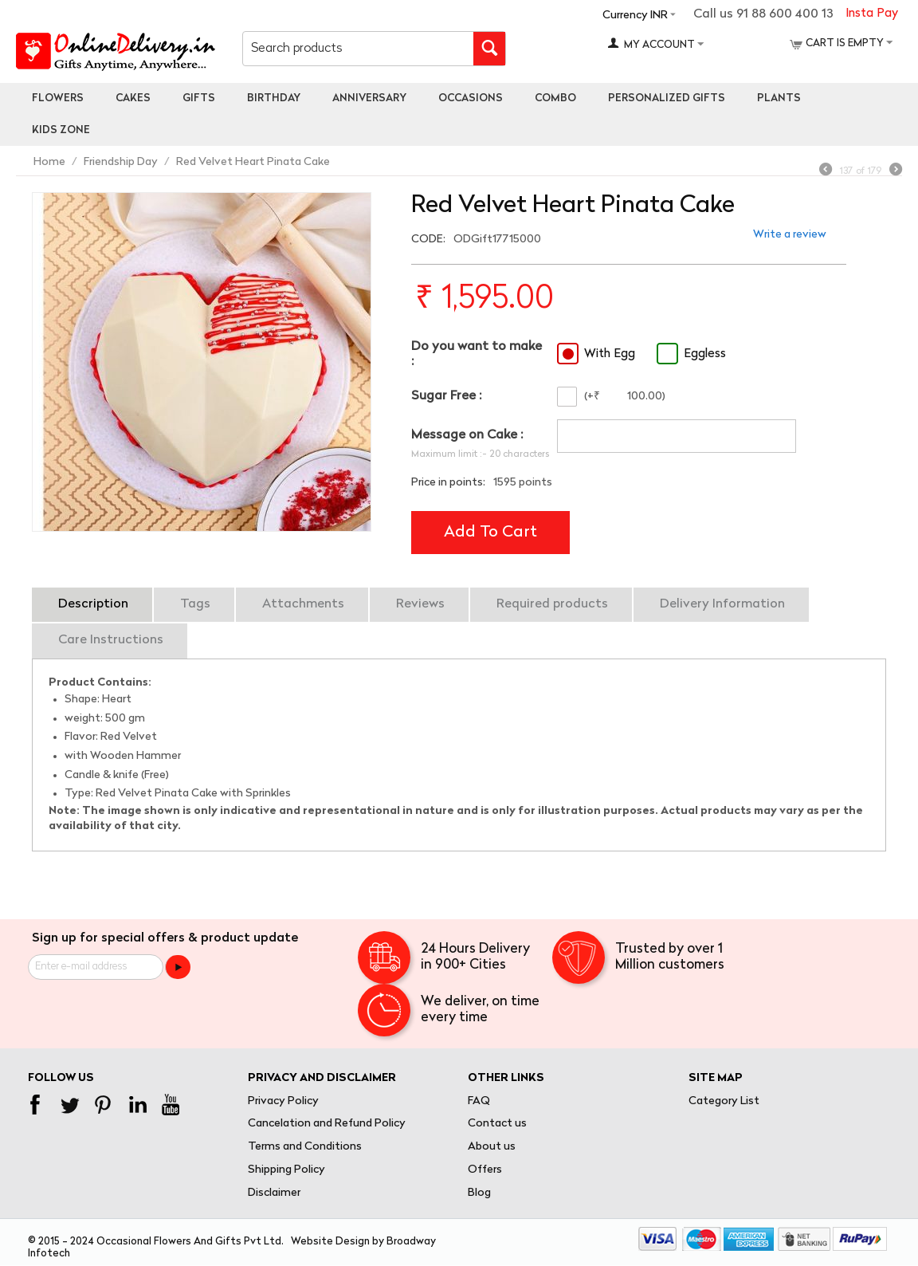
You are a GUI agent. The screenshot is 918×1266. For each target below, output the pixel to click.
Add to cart (490, 533)
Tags (195, 604)
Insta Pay (871, 14)
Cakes (133, 98)
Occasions (470, 98)
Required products (552, 604)
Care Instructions (110, 640)
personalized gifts (666, 98)
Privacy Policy (283, 1101)
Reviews (420, 604)
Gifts (198, 98)
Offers (485, 1170)
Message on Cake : (467, 435)
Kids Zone (61, 130)
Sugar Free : (446, 396)
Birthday (273, 98)
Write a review (789, 235)
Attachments (303, 604)
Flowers (58, 98)
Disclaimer (274, 1193)
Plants (779, 98)
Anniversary (369, 98)
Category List (723, 1101)
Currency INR (635, 16)
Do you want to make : (476, 354)
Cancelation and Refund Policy (327, 1124)
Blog (479, 1193)
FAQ (479, 1101)
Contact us (497, 1124)
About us (492, 1147)
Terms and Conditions (305, 1147)
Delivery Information (722, 604)
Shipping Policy (286, 1170)
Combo (555, 98)
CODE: (428, 240)
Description (93, 604)
